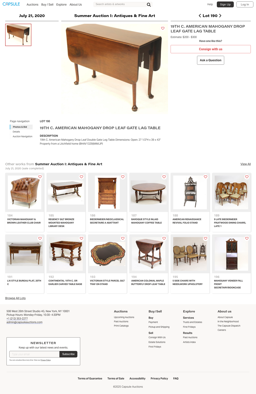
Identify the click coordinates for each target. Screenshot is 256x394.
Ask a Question (211, 60)
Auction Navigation (22, 136)
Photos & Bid (20, 126)
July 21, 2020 (32, 15)
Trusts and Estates (192, 322)
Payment (153, 322)
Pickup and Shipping (159, 326)
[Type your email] (34, 354)
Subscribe (68, 354)
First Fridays (155, 346)
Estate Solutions (157, 342)
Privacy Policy (46, 360)
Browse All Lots (15, 298)
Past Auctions (190, 337)
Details (16, 131)
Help (210, 4)
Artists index (189, 342)
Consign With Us (157, 337)
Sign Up (225, 4)
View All (245, 164)
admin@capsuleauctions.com (24, 322)
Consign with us (210, 49)
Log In (245, 4)
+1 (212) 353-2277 (17, 318)
